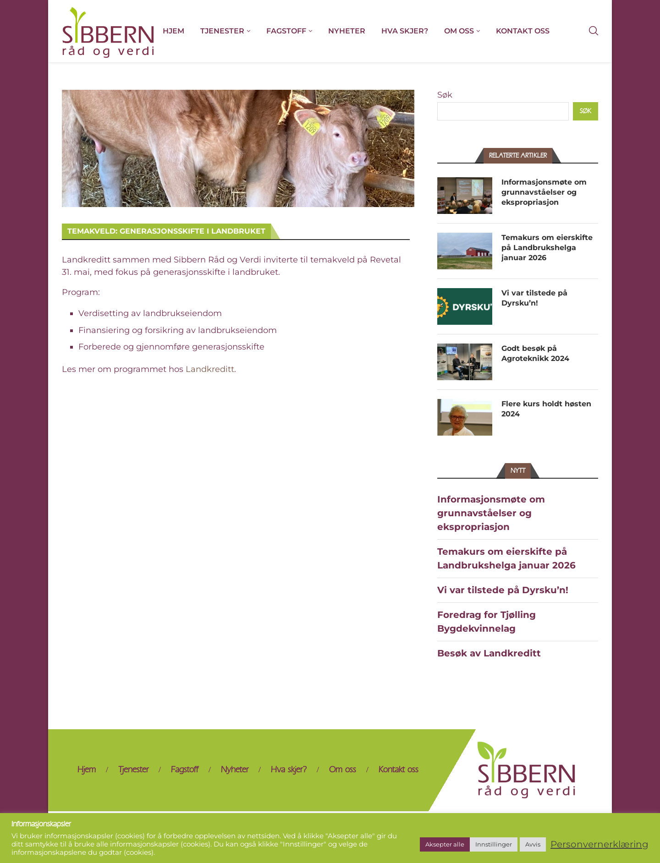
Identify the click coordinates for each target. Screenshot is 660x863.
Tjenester (222, 31)
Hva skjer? (404, 31)
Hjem (173, 31)
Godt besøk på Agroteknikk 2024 (535, 353)
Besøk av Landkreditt (489, 653)
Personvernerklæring (599, 844)
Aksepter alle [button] (444, 844)
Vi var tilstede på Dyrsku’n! (534, 298)
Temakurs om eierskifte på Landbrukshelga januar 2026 (547, 247)
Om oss (459, 31)
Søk (444, 95)
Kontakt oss (523, 31)
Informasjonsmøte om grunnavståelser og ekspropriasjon (544, 192)
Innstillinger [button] (493, 844)
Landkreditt (210, 369)
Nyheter (346, 31)
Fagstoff (286, 31)
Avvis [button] (532, 844)
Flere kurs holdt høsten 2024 (546, 408)
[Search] (593, 31)
